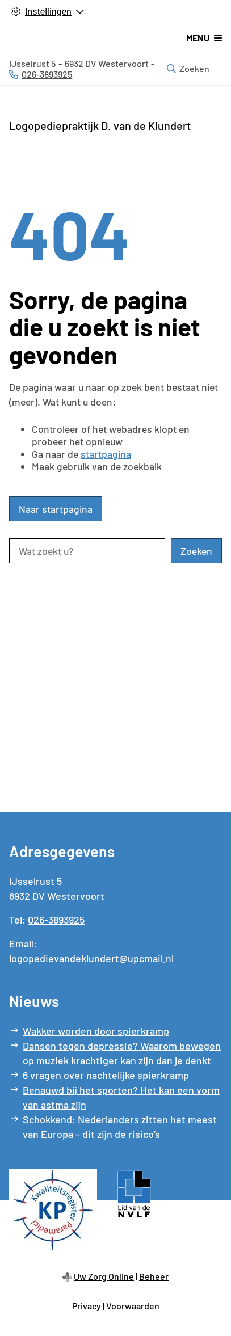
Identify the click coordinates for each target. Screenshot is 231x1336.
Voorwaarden (132, 1305)
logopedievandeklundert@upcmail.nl (91, 958)
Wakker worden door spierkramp (96, 1031)
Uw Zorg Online (104, 1276)
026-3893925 (56, 919)
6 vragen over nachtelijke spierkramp (106, 1075)
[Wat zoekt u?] (87, 550)
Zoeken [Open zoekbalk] (188, 68)
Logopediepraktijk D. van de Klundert (100, 125)
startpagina (106, 454)
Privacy (86, 1305)
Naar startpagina (56, 509)
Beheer (154, 1276)
